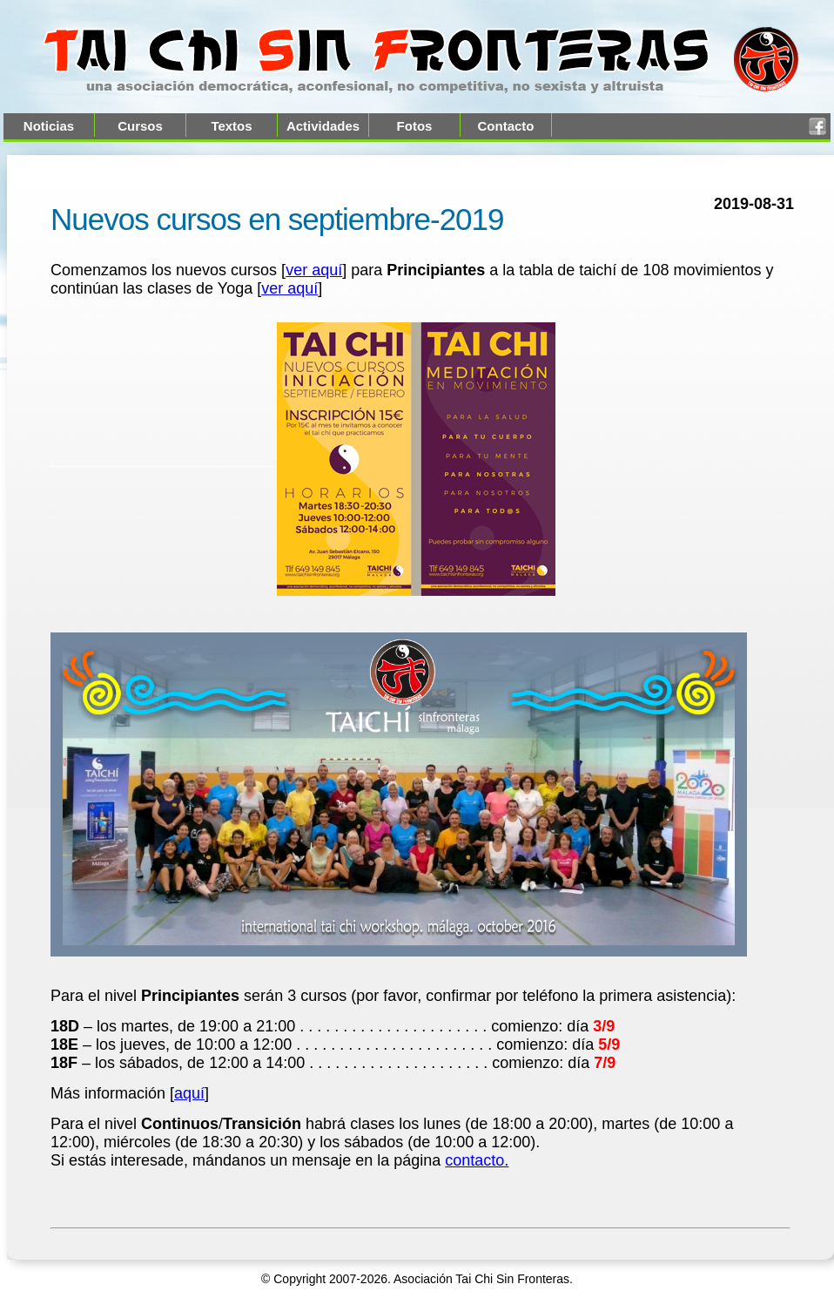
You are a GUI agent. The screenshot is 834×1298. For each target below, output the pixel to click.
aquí (189, 1093)
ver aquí (314, 270)
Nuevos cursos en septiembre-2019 (277, 219)
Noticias (49, 125)
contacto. (476, 1160)
